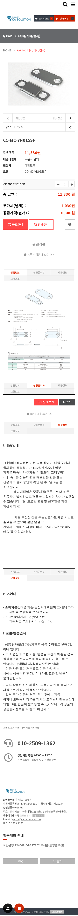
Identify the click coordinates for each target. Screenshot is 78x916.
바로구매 (15, 224)
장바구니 (41, 224)
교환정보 (15, 278)
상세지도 (38, 815)
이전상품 (14, 118)
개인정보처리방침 (30, 727)
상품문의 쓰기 (46, 402)
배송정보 (62, 272)
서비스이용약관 (11, 727)
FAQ (20, 861)
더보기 (67, 402)
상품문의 (38, 272)
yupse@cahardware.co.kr (26, 819)
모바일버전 (57, 911)
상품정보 (15, 272)
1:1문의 (57, 861)
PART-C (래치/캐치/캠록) (31, 50)
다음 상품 (63, 118)
